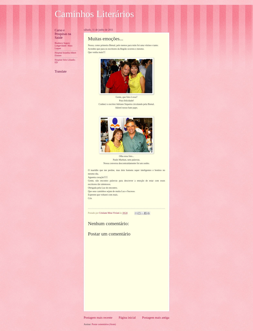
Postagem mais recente (98, 317)
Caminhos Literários (94, 14)
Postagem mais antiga (155, 317)
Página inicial (127, 317)
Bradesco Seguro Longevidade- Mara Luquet (63, 46)
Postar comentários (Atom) (104, 324)
